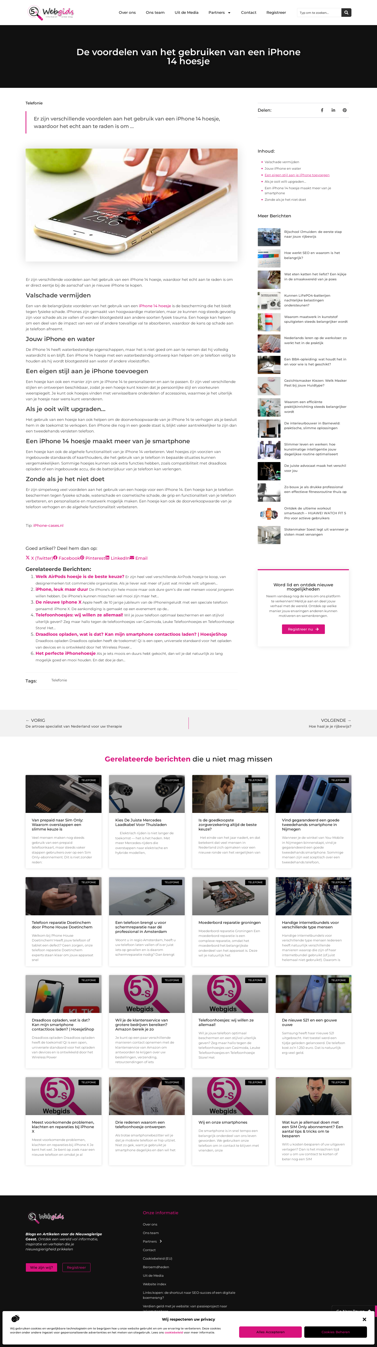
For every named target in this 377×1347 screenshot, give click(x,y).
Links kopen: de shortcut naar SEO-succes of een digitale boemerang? (189, 1295)
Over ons (127, 12)
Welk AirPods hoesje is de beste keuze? (80, 576)
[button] (364, 1319)
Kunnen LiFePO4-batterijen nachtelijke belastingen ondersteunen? (307, 300)
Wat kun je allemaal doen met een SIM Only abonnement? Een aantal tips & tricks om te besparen (312, 1129)
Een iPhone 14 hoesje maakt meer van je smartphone (298, 190)
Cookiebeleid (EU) (157, 1258)
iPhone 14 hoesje (155, 305)
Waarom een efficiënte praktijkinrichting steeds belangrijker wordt (315, 407)
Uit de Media (187, 12)
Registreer (276, 12)
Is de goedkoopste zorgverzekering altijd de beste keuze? (228, 824)
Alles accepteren (270, 1332)
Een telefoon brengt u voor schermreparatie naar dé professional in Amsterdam (141, 927)
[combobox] (319, 12)
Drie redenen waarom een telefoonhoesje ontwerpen (140, 1124)
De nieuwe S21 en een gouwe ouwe (309, 1022)
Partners (220, 12)
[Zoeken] (346, 12)
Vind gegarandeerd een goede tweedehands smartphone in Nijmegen (310, 824)
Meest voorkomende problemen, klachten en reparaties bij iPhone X (63, 1127)
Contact (248, 12)
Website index (154, 1284)
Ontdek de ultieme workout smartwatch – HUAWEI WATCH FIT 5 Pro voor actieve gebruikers (315, 513)
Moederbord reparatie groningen (230, 922)
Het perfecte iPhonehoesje (66, 653)
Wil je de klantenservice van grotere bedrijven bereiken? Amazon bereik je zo (141, 1025)
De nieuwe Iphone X (58, 602)
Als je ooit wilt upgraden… (285, 181)
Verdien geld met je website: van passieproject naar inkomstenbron (185, 1308)
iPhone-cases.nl (48, 525)
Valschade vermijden (282, 162)
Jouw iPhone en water (283, 168)
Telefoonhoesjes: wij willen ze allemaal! (79, 614)
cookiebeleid (174, 1332)
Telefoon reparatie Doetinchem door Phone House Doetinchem (62, 924)
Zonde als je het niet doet (285, 200)
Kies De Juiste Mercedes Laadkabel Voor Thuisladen (141, 822)
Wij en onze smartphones (223, 1122)
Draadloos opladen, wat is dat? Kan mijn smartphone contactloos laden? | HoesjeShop (131, 634)
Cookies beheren (336, 1332)
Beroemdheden (156, 1267)
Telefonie (34, 103)
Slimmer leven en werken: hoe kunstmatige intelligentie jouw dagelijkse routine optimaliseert (311, 449)
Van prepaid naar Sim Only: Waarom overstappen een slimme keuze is (57, 824)
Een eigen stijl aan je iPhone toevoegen (297, 175)
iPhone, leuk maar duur (62, 589)
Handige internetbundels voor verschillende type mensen (310, 924)
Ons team (155, 12)
